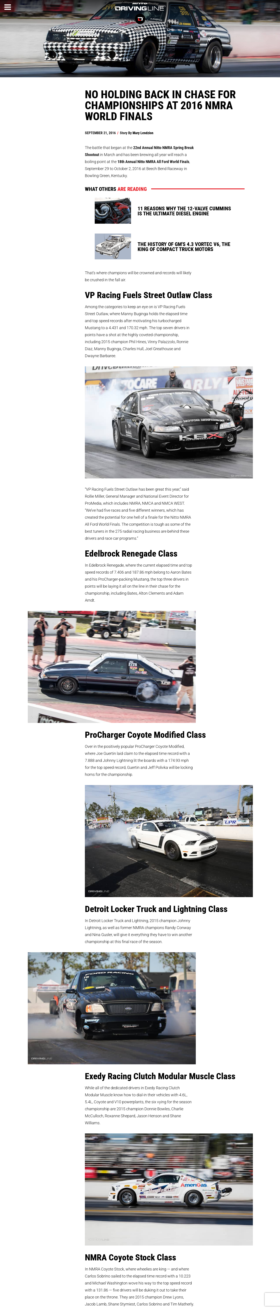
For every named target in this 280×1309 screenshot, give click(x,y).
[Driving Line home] (140, 11)
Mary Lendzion (143, 132)
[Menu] (7, 7)
